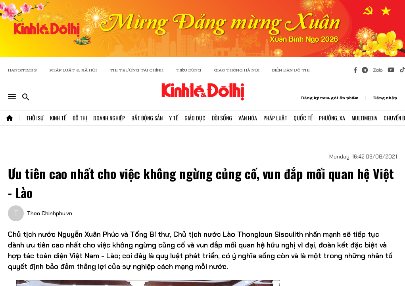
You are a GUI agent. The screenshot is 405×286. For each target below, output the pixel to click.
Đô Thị (80, 118)
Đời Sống (222, 118)
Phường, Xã (332, 118)
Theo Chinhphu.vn (49, 213)
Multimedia (364, 118)
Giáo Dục (194, 118)
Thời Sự (35, 118)
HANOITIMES (22, 70)
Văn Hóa (247, 118)
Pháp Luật (275, 118)
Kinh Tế (58, 118)
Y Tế (173, 118)
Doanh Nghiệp (109, 118)
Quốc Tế (303, 118)
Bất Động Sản (147, 118)
